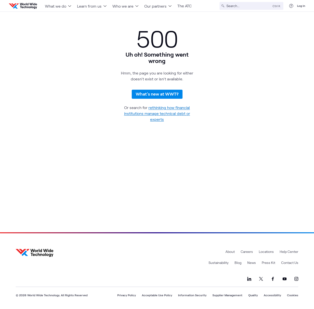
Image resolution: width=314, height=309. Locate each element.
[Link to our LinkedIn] (249, 279)
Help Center (289, 251)
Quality (253, 295)
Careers (247, 251)
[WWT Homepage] (23, 6)
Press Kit (268, 262)
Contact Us (289, 262)
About (230, 251)
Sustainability (219, 262)
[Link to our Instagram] (296, 279)
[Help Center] (291, 6)
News (251, 262)
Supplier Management (227, 295)
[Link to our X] (261, 279)
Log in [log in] (301, 5)
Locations (266, 251)
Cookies (292, 295)
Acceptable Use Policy (157, 295)
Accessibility (272, 295)
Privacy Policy (126, 295)
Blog (238, 262)
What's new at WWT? (157, 94)
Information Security (192, 295)
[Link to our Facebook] (273, 279)
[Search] (248, 6)
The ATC (184, 5)
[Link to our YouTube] (285, 279)
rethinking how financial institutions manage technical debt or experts (157, 113)
